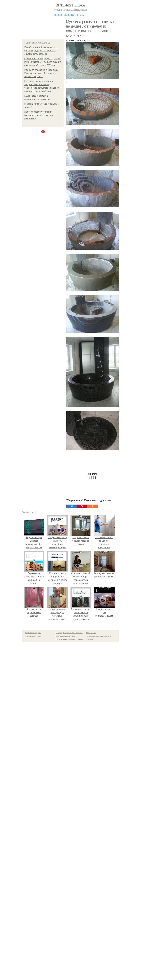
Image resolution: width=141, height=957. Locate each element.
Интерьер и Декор (70, 5)
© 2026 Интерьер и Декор (33, 633)
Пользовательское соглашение (73, 633)
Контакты (59, 633)
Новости (69, 14)
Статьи (81, 14)
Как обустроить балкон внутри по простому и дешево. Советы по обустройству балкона (41, 50)
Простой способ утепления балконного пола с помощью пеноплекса (39, 115)
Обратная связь (91, 633)
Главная (57, 14)
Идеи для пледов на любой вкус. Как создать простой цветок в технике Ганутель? (41, 73)
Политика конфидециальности (65, 636)
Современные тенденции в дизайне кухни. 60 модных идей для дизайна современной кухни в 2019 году (42, 61)
